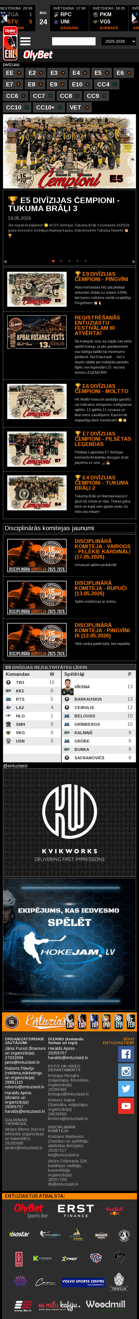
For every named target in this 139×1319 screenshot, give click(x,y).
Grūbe (81, 741)
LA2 (19, 707)
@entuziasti (15, 765)
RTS (20, 699)
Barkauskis (87, 699)
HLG (20, 716)
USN (20, 741)
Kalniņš (82, 732)
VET (79, 108)
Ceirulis (83, 707)
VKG (20, 732)
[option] (43, 18)
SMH (20, 724)
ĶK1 (19, 691)
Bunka (81, 749)
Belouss (84, 716)
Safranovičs (89, 758)
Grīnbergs (86, 724)
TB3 (19, 682)
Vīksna (81, 686)
